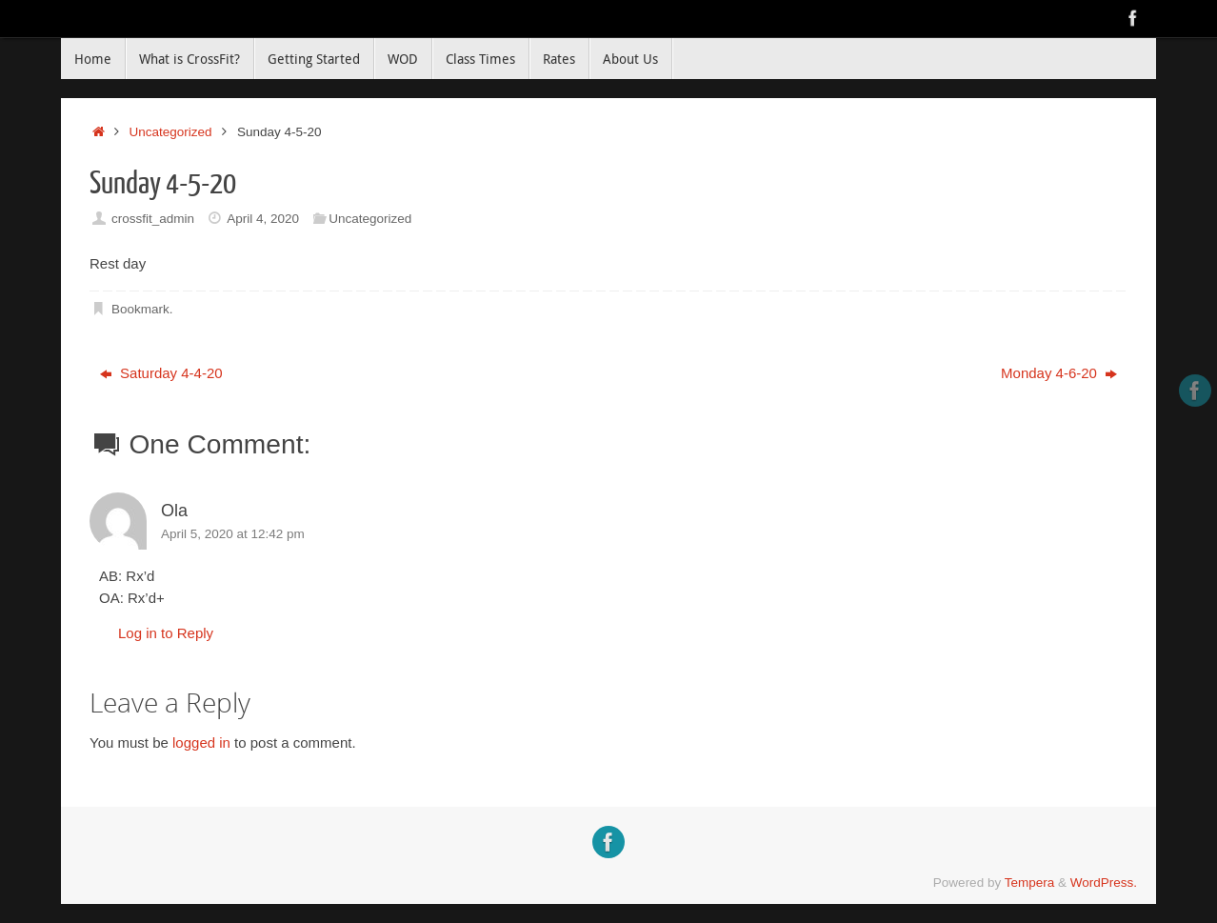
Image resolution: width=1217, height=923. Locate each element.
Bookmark (140, 309)
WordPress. (1103, 882)
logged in (201, 742)
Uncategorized (171, 132)
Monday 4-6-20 (1059, 373)
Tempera (1030, 882)
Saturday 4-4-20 (161, 373)
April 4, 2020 (263, 218)
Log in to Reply (165, 633)
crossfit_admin (152, 218)
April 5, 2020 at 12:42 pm (233, 534)
